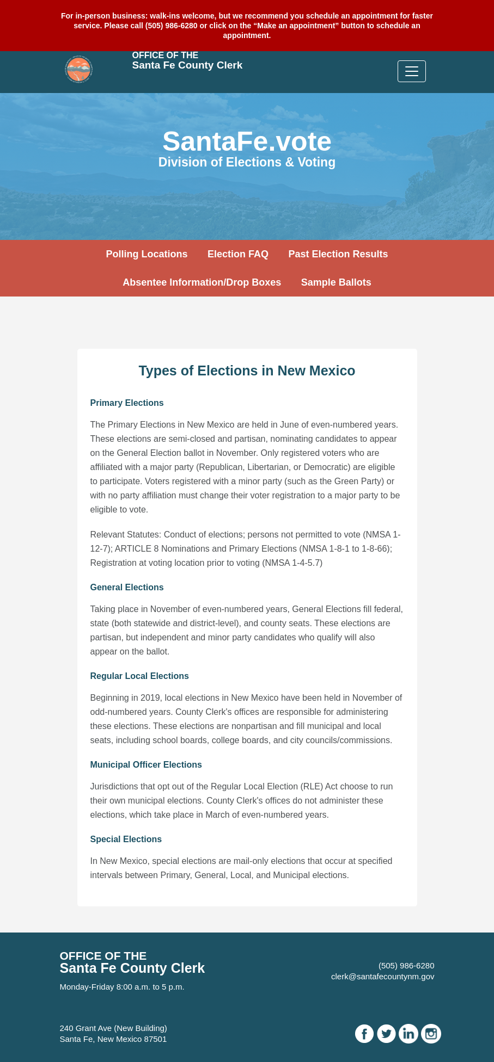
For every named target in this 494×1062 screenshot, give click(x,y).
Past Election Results (338, 254)
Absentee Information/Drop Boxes (202, 282)
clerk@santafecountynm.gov (383, 976)
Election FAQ (238, 254)
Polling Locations (146, 254)
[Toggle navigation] (412, 71)
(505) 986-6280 (407, 965)
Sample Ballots (336, 282)
